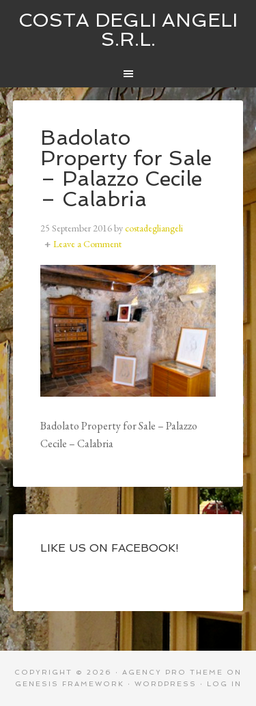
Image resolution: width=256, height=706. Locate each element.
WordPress (165, 684)
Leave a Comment (87, 244)
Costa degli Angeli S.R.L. (128, 30)
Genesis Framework (69, 684)
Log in (224, 684)
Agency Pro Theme (172, 672)
